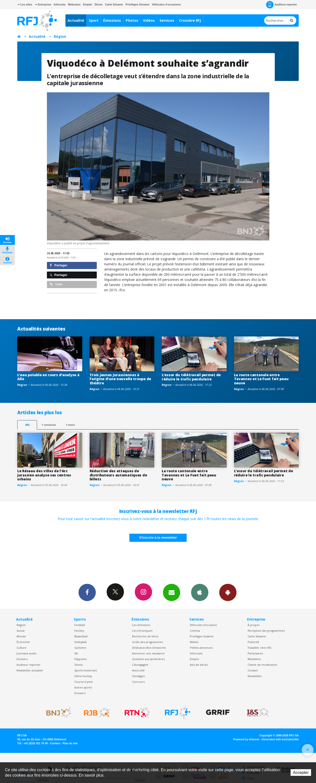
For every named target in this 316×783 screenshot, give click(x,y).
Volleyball (80, 642)
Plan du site (70, 743)
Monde (21, 636)
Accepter (301, 772)
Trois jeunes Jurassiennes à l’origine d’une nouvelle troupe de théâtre (120, 379)
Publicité (253, 642)
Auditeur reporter (28, 664)
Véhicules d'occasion (203, 624)
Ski (76, 653)
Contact (253, 670)
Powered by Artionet (246, 739)
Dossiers (22, 659)
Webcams (74, 4)
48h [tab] (27, 425)
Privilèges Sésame (137, 4)
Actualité (76, 20)
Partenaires (255, 653)
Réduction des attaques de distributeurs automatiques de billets (118, 475)
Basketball (81, 636)
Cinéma (195, 630)
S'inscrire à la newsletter (158, 537)
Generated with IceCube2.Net (280, 739)
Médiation (254, 659)
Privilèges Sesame (202, 636)
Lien (56, 284)
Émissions (112, 20)
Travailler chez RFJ (259, 647)
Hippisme (80, 659)
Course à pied (83, 681)
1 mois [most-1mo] (70, 425)
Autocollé (138, 670)
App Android (228, 592)
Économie (23, 642)
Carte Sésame (114, 4)
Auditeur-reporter (281, 4)
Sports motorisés (85, 670)
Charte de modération (262, 664)
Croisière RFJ (190, 20)
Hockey (79, 630)
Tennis (78, 664)
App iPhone (199, 592)
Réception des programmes (266, 630)
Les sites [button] (25, 4)
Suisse (21, 630)
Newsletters (171, 592)
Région (60, 36)
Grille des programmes (147, 642)
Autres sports (83, 687)
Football (79, 624)
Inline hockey (83, 676)
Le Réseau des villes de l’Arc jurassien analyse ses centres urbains (44, 475)
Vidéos (149, 20)
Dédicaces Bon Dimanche (149, 647)
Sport (94, 20)
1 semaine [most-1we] (48, 425)
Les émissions (141, 624)
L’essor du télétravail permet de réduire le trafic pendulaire (191, 376)
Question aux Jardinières (148, 659)
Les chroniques (142, 630)
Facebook (87, 592)
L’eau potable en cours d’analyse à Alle (48, 376)
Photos (132, 20)
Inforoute (60, 4)
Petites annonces (201, 647)
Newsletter (255, 676)
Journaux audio (27, 653)
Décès (98, 4)
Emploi (87, 4)
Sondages (138, 676)
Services (166, 20)
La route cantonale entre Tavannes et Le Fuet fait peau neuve (261, 379)
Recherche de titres (145, 636)
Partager (58, 265)
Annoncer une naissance (148, 653)
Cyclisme (80, 647)
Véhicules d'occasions (166, 4)
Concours (138, 681)
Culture (21, 647)
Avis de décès (199, 664)
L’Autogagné (140, 664)
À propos (253, 624)
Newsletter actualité (30, 670)
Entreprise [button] (43, 4)
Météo (194, 642)
